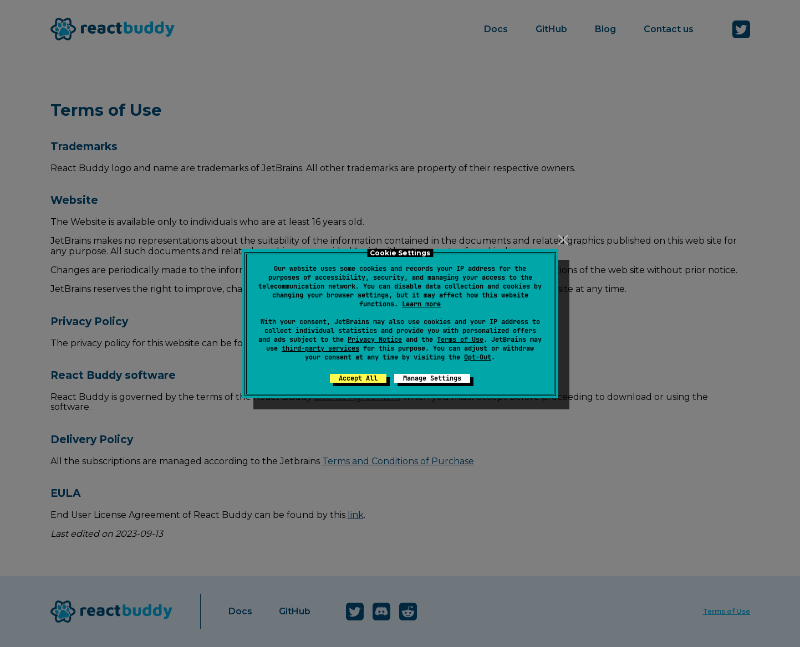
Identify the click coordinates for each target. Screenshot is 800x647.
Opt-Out (477, 357)
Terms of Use (460, 339)
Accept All (358, 378)
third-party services (320, 348)
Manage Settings (432, 378)
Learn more (421, 304)
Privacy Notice (375, 339)
